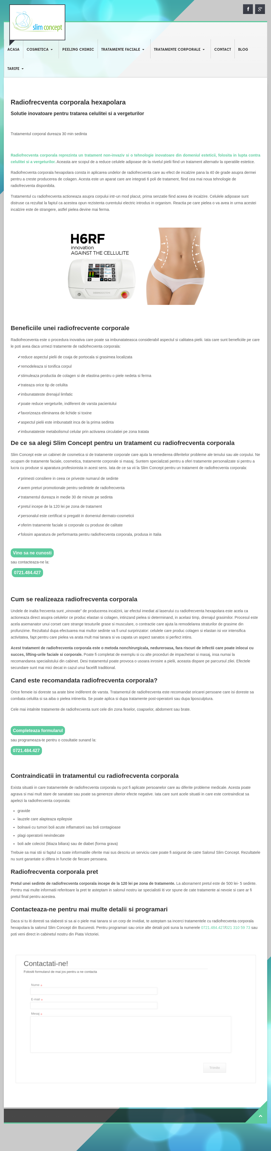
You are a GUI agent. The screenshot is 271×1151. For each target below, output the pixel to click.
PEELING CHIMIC (78, 49)
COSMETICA (38, 49)
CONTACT (222, 49)
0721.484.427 (27, 572)
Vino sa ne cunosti (32, 553)
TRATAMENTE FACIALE (120, 49)
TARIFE (13, 68)
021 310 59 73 (238, 927)
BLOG (243, 49)
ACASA (13, 49)
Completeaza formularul (38, 730)
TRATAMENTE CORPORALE (177, 49)
